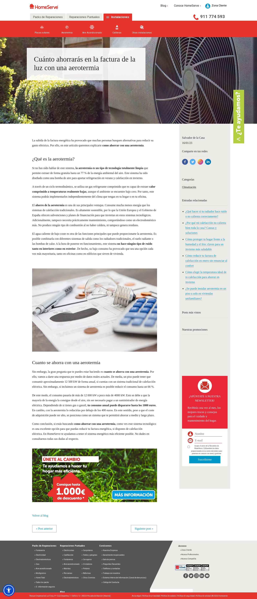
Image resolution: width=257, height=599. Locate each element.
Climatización (189, 187)
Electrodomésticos (42, 560)
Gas (36, 564)
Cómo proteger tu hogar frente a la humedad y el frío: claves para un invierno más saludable (205, 244)
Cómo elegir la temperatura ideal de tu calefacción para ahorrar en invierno (205, 277)
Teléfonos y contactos (110, 569)
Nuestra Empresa (109, 551)
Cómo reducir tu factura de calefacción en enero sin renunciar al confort (206, 260)
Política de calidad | (204, 596)
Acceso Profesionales (189, 554)
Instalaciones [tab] (120, 17)
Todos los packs (41, 582)
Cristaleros (86, 564)
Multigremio (40, 573)
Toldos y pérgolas (89, 555)
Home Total (39, 578)
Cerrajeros (86, 560)
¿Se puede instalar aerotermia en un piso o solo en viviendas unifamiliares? (205, 293)
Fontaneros (67, 560)
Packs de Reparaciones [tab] (48, 17)
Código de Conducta (110, 582)
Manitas (66, 569)
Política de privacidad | (151, 596)
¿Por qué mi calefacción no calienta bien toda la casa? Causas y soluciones (205, 227)
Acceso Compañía (188, 559)
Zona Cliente (186, 550)
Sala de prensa (108, 560)
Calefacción (67, 555)
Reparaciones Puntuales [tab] (84, 17)
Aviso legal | (137, 596)
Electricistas (68, 551)
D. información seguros (44, 587)
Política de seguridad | (186, 596)
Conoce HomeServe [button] (188, 5)
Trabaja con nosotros (110, 573)
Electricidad (40, 555)
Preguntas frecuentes (110, 564)
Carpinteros (87, 551)
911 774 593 (212, 16)
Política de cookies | (169, 596)
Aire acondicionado (43, 569)
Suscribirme (205, 459)
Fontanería (39, 551)
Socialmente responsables (113, 555)
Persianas (67, 573)
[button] (94, 473)
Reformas (86, 573)
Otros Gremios (88, 578)
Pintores (85, 569)
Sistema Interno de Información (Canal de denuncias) (124, 578)
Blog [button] (164, 5)
